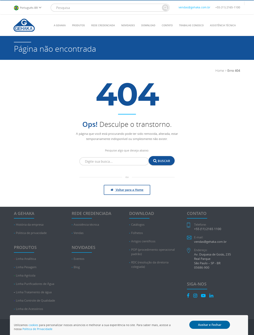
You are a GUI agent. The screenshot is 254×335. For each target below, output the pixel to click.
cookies (33, 325)
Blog (77, 267)
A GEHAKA (60, 25)
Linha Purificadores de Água (35, 284)
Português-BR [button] (27, 8)
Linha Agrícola (25, 275)
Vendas (79, 233)
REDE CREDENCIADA (103, 25)
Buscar (161, 160)
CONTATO (167, 25)
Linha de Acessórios (29, 309)
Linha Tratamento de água (34, 292)
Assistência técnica (86, 224)
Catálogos (137, 224)
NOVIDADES (128, 25)
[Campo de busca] (114, 161)
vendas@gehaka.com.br (194, 7)
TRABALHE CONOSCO (191, 25)
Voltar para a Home (127, 190)
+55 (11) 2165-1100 (227, 7)
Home (219, 70)
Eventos (79, 259)
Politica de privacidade (31, 233)
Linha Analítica (26, 259)
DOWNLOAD (148, 25)
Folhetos (137, 233)
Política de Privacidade (37, 329)
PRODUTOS (78, 25)
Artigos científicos (143, 241)
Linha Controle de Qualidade (35, 300)
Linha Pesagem (26, 267)
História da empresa (29, 224)
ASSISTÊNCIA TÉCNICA (223, 25)
